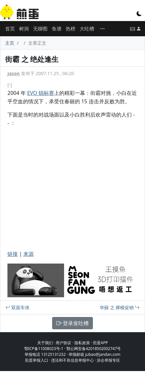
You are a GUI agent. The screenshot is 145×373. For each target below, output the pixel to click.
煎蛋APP (100, 342)
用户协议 (63, 342)
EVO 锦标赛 (40, 92)
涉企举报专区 (108, 360)
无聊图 (40, 28)
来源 (28, 253)
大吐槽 (87, 28)
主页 (9, 43)
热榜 (70, 28)
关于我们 (45, 342)
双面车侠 (17, 307)
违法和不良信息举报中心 (72, 360)
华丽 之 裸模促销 (119, 307)
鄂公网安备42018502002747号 (93, 348)
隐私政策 (82, 342)
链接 (12, 253)
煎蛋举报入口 (36, 360)
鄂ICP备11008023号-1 (43, 348)
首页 (10, 28)
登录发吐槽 (72, 323)
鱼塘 (56, 28)
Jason (13, 73)
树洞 (24, 28)
